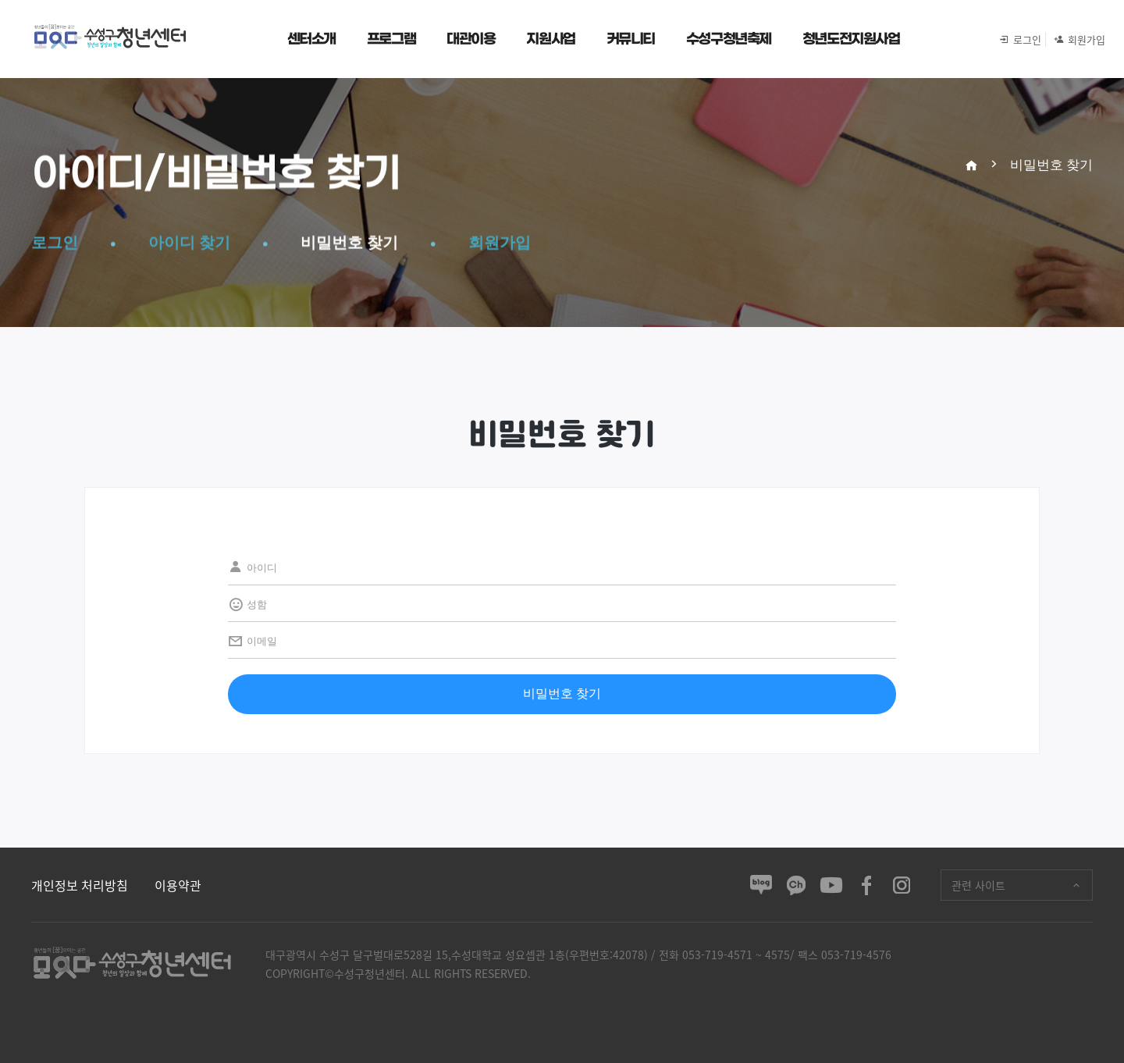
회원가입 (1073, 39)
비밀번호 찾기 (349, 242)
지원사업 (550, 39)
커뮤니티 (630, 39)
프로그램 (391, 39)
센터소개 (311, 39)
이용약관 (178, 885)
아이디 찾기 (189, 242)
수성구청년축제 (728, 39)
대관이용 (470, 39)
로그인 (1020, 39)
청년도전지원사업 (850, 39)
